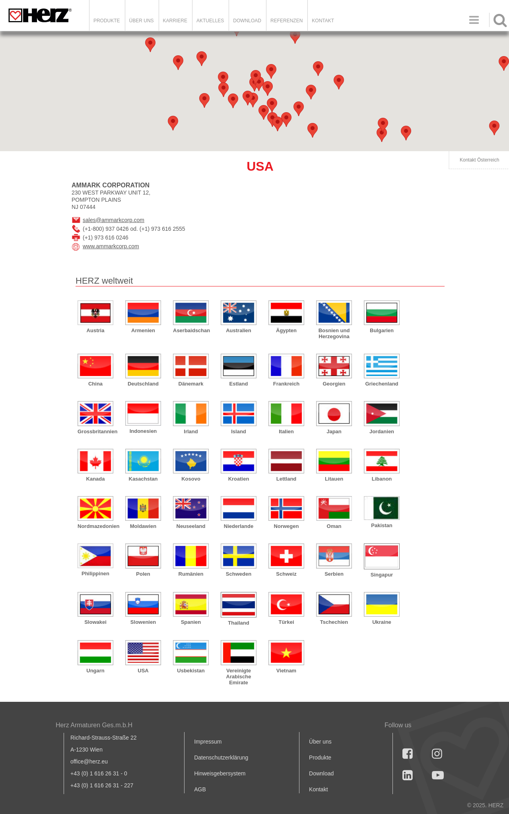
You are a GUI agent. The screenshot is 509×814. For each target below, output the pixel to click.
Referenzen (286, 20)
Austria (96, 330)
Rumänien (191, 574)
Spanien (191, 622)
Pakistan (381, 525)
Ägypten (286, 330)
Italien (286, 431)
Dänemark (191, 384)
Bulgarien (382, 330)
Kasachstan (143, 479)
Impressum (207, 741)
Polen (143, 574)
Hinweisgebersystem (219, 773)
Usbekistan (190, 671)
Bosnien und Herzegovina (334, 333)
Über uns (320, 741)
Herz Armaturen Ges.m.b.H (94, 725)
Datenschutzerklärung (221, 757)
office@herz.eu (89, 761)
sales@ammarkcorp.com (113, 220)
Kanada (95, 479)
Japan (334, 431)
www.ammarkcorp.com (111, 246)
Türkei (286, 622)
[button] (406, 133)
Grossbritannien (95, 431)
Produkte (106, 20)
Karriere (175, 20)
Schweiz (286, 574)
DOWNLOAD (247, 20)
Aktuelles (210, 20)
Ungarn (95, 671)
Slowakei (95, 622)
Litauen (334, 479)
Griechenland (381, 384)
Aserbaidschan (191, 330)
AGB (200, 789)
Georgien (333, 384)
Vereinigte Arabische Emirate (238, 676)
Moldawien (143, 526)
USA (143, 671)
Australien (238, 330)
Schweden (238, 574)
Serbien (334, 574)
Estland (238, 384)
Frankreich (286, 384)
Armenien (143, 330)
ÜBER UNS (141, 20)
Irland (191, 431)
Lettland (286, 479)
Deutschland (143, 384)
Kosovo (190, 479)
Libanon (382, 479)
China (95, 384)
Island (238, 431)
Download (321, 773)
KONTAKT (323, 20)
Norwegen (286, 526)
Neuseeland (191, 526)
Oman (334, 526)
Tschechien (334, 622)
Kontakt (318, 789)
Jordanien (381, 431)
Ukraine (381, 622)
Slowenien (143, 622)
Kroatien (238, 479)
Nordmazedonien (95, 526)
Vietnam (286, 671)
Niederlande (238, 526)
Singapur (382, 575)
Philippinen (95, 573)
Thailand (238, 623)
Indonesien (143, 431)
